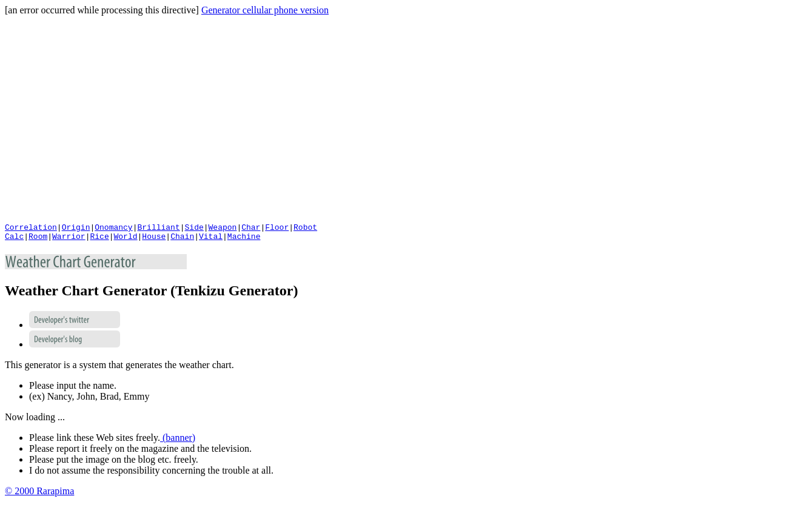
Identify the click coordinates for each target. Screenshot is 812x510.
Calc (14, 239)
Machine (244, 239)
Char (250, 228)
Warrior (69, 239)
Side (193, 228)
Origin (76, 228)
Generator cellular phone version (265, 10)
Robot (305, 228)
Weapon (223, 228)
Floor (277, 228)
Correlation (31, 228)
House (154, 239)
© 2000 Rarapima (39, 494)
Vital (211, 239)
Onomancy (113, 228)
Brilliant (158, 228)
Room (38, 239)
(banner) (177, 441)
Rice (99, 239)
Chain (182, 239)
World (125, 239)
